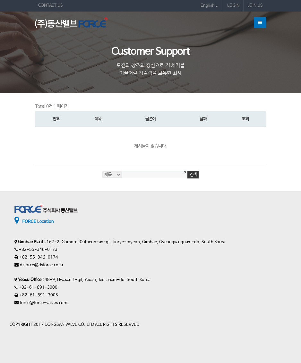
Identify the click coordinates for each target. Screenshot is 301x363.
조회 (245, 119)
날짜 (203, 119)
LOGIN (233, 5)
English (209, 5)
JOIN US (255, 5)
